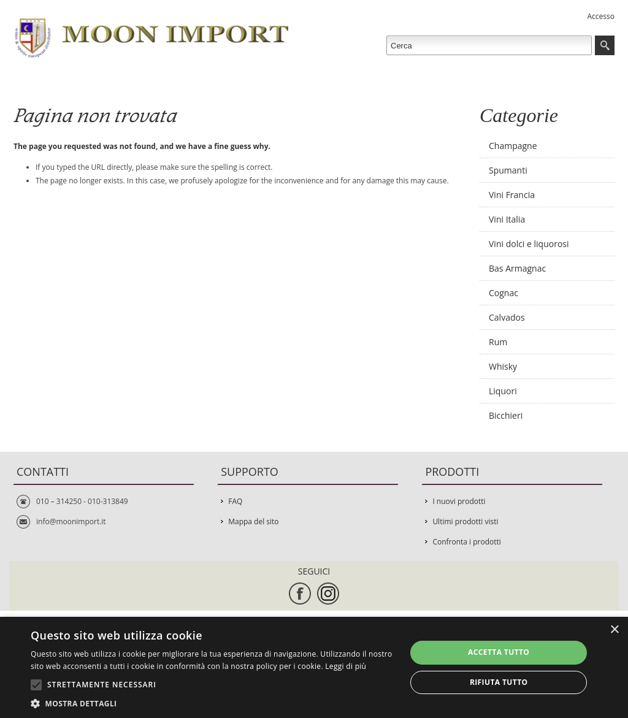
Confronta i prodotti (466, 542)
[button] (213, 703)
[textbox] (489, 45)
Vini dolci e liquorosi (529, 244)
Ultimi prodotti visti (465, 521)
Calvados (507, 317)
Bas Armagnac (517, 268)
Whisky (503, 366)
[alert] (314, 667)
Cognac (503, 293)
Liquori (503, 391)
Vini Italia (507, 219)
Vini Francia (512, 195)
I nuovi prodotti (458, 501)
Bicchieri (506, 415)
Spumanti (508, 170)
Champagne (513, 145)
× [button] (614, 630)
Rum (498, 342)
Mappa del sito (253, 521)
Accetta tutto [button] (498, 652)
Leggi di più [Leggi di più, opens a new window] (345, 666)
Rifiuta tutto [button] (499, 682)
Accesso (601, 16)
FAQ (235, 501)
